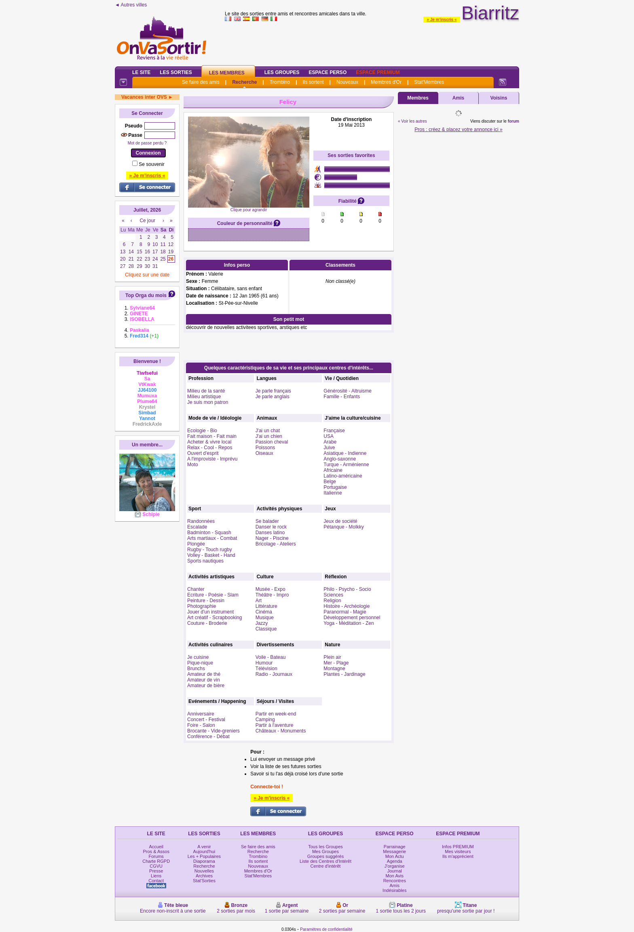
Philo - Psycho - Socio (347, 589)
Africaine (332, 470)
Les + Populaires (204, 856)
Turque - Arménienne (346, 464)
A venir (204, 846)
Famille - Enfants (341, 396)
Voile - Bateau (271, 657)
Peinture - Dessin (205, 600)
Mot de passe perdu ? (147, 143)
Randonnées (201, 521)
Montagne (334, 668)
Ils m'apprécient (457, 856)
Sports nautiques (205, 561)
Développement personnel (351, 617)
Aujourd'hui (204, 851)
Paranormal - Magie (344, 612)
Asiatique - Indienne (344, 453)
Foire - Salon (201, 725)
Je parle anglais (273, 396)
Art (259, 600)
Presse (156, 870)
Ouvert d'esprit (203, 453)
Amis (458, 98)
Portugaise (335, 487)
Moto (192, 464)
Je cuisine (198, 657)
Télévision (266, 668)
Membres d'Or (386, 82)
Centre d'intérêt (326, 866)
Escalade (197, 527)
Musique (265, 617)
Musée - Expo (270, 589)
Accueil (156, 846)
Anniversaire (200, 714)
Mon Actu (394, 856)
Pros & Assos (156, 851)
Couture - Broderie (207, 623)
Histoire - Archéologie (346, 606)
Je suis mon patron (207, 402)
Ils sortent (312, 82)
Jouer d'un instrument (210, 612)
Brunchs (196, 668)
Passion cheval (272, 442)
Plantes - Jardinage (344, 674)
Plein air (332, 657)
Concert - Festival (206, 719)
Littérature (266, 606)
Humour (264, 663)
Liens (156, 875)
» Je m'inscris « (441, 19)
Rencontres (394, 880)
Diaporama (204, 861)
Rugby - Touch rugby (209, 549)
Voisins (498, 98)
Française (334, 430)
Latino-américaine (342, 476)
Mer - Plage (336, 663)
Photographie (201, 606)
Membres (418, 98)
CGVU (156, 866)
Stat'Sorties (204, 880)
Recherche (244, 82)
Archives (204, 875)
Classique (266, 629)
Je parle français (273, 391)
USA (328, 436)
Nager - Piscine (272, 538)
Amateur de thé (203, 674)
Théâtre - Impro (272, 595)
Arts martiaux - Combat (212, 538)
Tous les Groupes (325, 846)
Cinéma (264, 612)
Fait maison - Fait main (212, 436)
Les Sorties (176, 72)
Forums (156, 856)
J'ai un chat (268, 430)
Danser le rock (271, 527)
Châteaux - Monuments (281, 731)
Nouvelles (204, 870)
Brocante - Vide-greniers (213, 731)
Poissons (265, 447)
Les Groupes (282, 72)
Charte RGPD (156, 861)
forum (513, 121)
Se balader (267, 521)
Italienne (332, 493)
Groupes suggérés (325, 856)
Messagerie (394, 851)
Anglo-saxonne (339, 459)
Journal (394, 870)
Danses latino (270, 532)
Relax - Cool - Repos (209, 447)
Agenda (394, 861)
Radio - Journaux (274, 674)
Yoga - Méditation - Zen (348, 623)
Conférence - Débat (208, 736)
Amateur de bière (205, 685)
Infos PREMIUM (458, 846)
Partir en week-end (276, 714)
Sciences (333, 595)
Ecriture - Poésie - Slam (213, 595)
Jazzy (262, 623)
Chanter (196, 589)
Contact (156, 880)
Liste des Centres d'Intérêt (325, 861)
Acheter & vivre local (209, 442)
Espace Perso (328, 72)
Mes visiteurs (458, 851)
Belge (329, 481)
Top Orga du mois (146, 295)
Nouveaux (347, 82)
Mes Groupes (325, 851)
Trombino (280, 82)
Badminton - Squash (209, 532)
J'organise (395, 866)
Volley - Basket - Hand (211, 555)
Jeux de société (340, 521)
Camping (265, 719)
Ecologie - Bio (202, 430)
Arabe (329, 442)
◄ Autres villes (131, 5)
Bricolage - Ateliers (276, 544)
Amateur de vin (203, 680)
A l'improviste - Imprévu (212, 459)
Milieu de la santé (206, 391)
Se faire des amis (201, 82)
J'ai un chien (269, 436)
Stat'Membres (429, 82)
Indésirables (394, 890)
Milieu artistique (204, 396)
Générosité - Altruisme (347, 391)
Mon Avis (395, 875)
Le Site (141, 72)
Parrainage (395, 846)
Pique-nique (200, 663)
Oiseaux (264, 453)
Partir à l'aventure (275, 725)
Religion (332, 600)
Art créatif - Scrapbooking (214, 617)
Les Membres (227, 73)
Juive (329, 447)
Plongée (196, 544)
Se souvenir (151, 164)
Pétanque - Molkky (343, 527)
